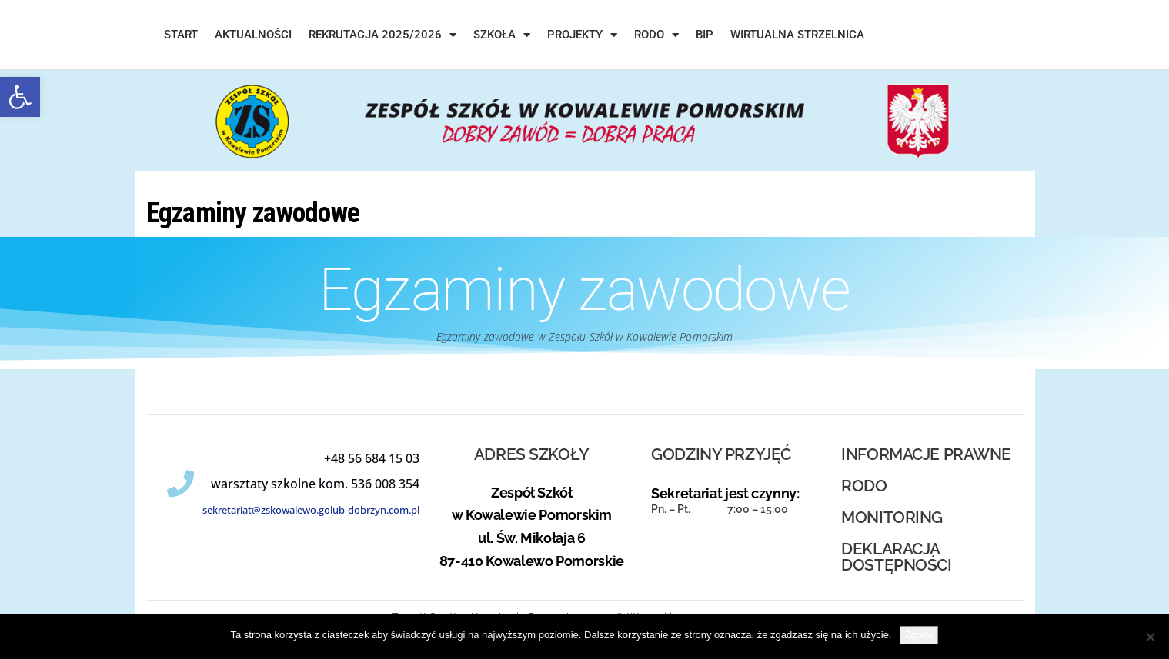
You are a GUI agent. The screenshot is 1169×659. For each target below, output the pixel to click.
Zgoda (919, 635)
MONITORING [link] (892, 517)
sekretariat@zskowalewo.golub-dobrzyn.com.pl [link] (310, 510)
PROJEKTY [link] (582, 35)
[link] (20, 97)
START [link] (181, 35)
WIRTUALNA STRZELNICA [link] (797, 35)
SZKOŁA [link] (501, 35)
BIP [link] (704, 35)
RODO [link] (656, 35)
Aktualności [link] (253, 35)
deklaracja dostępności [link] (896, 556)
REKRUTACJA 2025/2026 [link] (382, 35)
